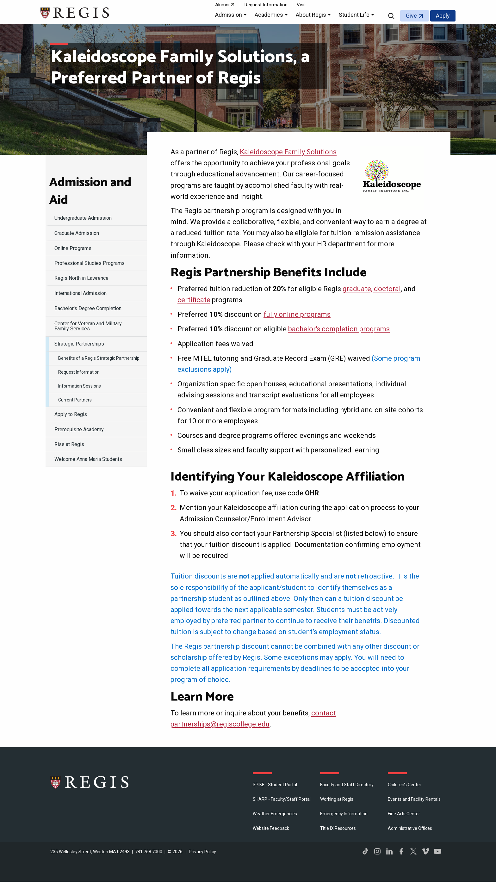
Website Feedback (271, 828)
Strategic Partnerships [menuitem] (79, 344)
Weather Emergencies (275, 813)
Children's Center (404, 784)
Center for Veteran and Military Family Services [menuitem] (88, 326)
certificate (193, 300)
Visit (301, 5)
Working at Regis (336, 799)
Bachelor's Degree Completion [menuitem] (87, 308)
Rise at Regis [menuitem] (69, 444)
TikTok (365, 851)
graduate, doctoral (372, 289)
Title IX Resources (338, 828)
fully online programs (297, 314)
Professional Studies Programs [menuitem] (89, 263)
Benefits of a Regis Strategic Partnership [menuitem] (99, 358)
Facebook (401, 851)
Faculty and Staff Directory (347, 784)
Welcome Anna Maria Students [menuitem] (88, 459)
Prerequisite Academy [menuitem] (79, 429)
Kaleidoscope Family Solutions (288, 152)
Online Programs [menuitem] (72, 248)
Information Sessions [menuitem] (79, 386)
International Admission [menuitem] (80, 293)
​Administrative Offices (410, 828)
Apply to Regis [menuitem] (70, 414)
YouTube (437, 851)
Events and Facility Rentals (414, 799)
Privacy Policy (202, 851)
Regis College (89, 782)
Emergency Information (344, 813)
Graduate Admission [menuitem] (76, 233)
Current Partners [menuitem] (75, 399)
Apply (443, 15)
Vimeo (425, 851)
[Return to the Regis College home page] (75, 12)
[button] (231, 16)
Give (411, 15)
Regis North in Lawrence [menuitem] (81, 278)
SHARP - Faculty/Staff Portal (282, 799)
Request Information (266, 5)
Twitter (413, 851)
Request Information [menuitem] (79, 372)
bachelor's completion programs (339, 329)
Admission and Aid (90, 191)
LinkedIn (389, 851)
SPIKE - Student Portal (275, 784)
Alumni (222, 5)
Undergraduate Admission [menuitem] (83, 218)
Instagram (377, 851)
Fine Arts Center (404, 813)
